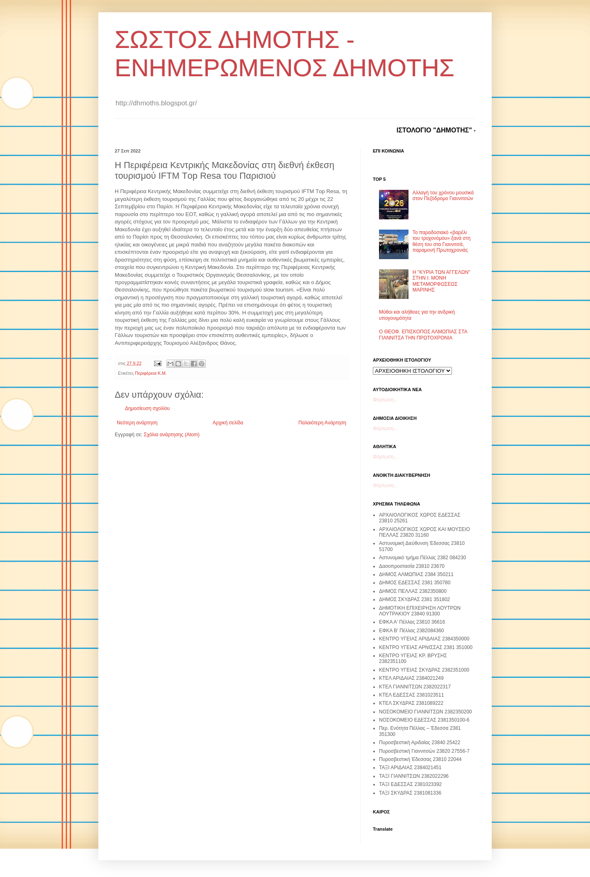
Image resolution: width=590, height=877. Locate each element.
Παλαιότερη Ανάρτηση (322, 423)
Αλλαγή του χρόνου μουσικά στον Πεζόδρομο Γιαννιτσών (443, 195)
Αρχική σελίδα (228, 423)
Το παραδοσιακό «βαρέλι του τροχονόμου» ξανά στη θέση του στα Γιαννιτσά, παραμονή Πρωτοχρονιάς (442, 241)
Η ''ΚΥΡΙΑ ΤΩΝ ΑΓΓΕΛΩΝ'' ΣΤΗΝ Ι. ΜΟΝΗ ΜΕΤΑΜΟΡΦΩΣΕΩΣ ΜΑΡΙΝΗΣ (441, 281)
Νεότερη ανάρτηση (137, 423)
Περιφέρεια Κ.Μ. (151, 373)
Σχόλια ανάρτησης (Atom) (172, 434)
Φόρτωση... (385, 400)
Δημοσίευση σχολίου (147, 408)
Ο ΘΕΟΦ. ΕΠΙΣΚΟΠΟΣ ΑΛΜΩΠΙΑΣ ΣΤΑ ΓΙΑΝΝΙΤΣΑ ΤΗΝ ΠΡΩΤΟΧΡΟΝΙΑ (423, 334)
